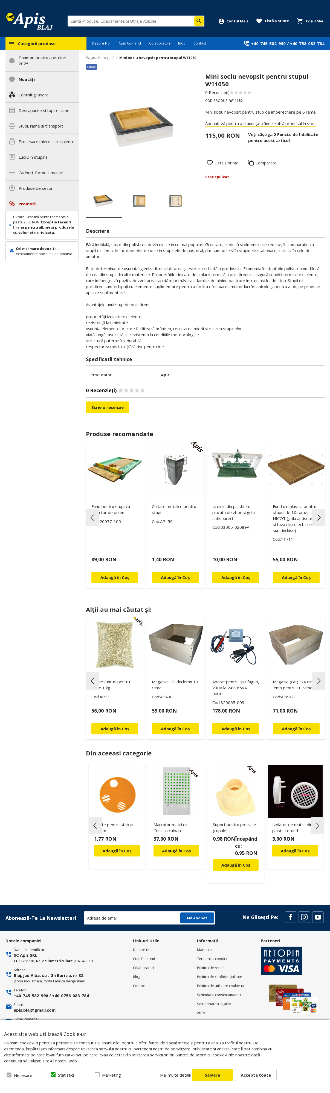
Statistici (66, 1075)
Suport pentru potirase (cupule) (234, 827)
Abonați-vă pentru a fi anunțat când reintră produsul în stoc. (260, 123)
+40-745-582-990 (268, 43)
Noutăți (27, 79)
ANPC (201, 1012)
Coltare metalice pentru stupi (174, 509)
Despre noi (142, 949)
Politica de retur (210, 967)
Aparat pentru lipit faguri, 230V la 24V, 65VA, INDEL (235, 687)
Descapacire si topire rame (44, 110)
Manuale (204, 949)
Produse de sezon (36, 188)
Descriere (97, 231)
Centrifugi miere (34, 95)
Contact (199, 43)
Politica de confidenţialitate (219, 976)
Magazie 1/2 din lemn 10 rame (175, 684)
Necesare (23, 1075)
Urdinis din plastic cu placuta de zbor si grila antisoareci (233, 512)
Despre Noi (101, 43)
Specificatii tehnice (109, 359)
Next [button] (318, 517)
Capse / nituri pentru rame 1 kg (110, 684)
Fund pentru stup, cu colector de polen (110, 509)
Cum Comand (130, 43)
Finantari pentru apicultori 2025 (42, 60)
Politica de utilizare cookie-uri (221, 985)
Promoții (27, 203)
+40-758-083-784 (307, 43)
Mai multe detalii (175, 1075)
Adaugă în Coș (117, 850)
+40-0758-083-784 (70, 995)
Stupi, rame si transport (41, 126)
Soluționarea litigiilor (214, 1003)
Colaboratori (159, 43)
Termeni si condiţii (212, 958)
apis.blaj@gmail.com (35, 1010)
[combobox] (136, 21)
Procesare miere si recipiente (46, 141)
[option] (140, 126)
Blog (181, 43)
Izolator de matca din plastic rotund (292, 827)
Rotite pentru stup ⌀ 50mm (113, 827)
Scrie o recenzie (107, 407)
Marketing (111, 1075)
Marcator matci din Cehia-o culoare (171, 827)
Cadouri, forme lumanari (41, 172)
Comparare (266, 163)
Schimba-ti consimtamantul (219, 994)
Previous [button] (92, 517)
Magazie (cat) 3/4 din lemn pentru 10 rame (292, 684)
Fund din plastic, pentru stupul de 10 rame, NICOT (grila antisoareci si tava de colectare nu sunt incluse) (295, 518)
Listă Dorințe (227, 163)
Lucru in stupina (33, 157)
